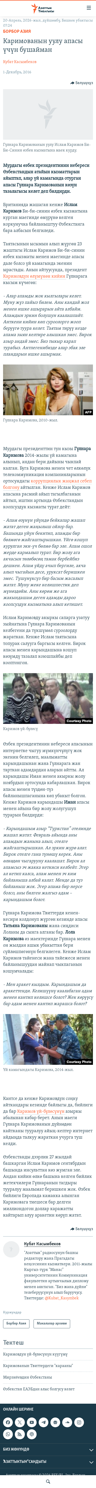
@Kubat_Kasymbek (62, 1298)
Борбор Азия (17, 31)
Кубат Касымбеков (20, 62)
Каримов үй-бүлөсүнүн (41, 1111)
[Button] (81, 83)
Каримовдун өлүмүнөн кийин (34, 276)
